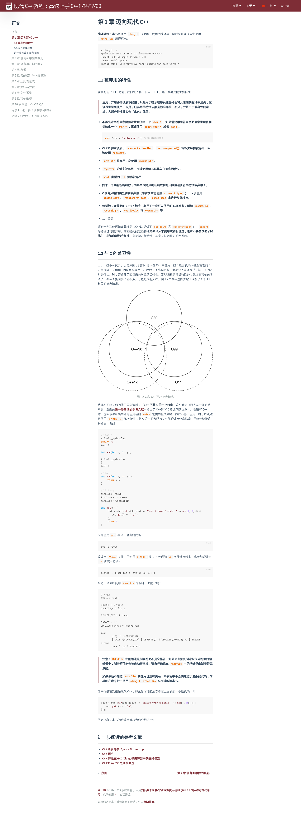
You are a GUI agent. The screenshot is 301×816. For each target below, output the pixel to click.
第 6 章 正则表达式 (23, 81)
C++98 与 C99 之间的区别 (118, 763)
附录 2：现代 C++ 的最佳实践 (30, 116)
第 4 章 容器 (19, 70)
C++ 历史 (108, 754)
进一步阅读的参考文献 (26, 52)
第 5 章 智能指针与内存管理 (29, 75)
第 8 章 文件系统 (22, 93)
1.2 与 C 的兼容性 (23, 47)
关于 (249, 5)
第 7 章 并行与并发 (23, 87)
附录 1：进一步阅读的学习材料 (31, 110)
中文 (267, 5)
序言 (14, 32)
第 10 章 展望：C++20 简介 (28, 104)
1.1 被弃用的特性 (23, 42)
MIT (117, 794)
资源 (235, 5)
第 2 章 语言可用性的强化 (27, 58)
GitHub (285, 5)
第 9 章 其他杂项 (22, 98)
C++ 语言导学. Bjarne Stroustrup (123, 749)
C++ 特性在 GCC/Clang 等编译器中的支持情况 (131, 758)
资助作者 (148, 802)
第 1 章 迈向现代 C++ (25, 37)
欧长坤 (102, 790)
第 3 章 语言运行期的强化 (27, 64)
